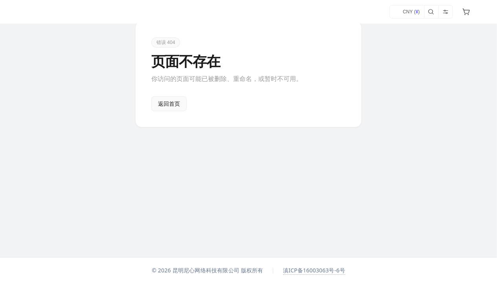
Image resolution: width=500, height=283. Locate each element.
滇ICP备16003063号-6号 (314, 270)
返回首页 (169, 104)
